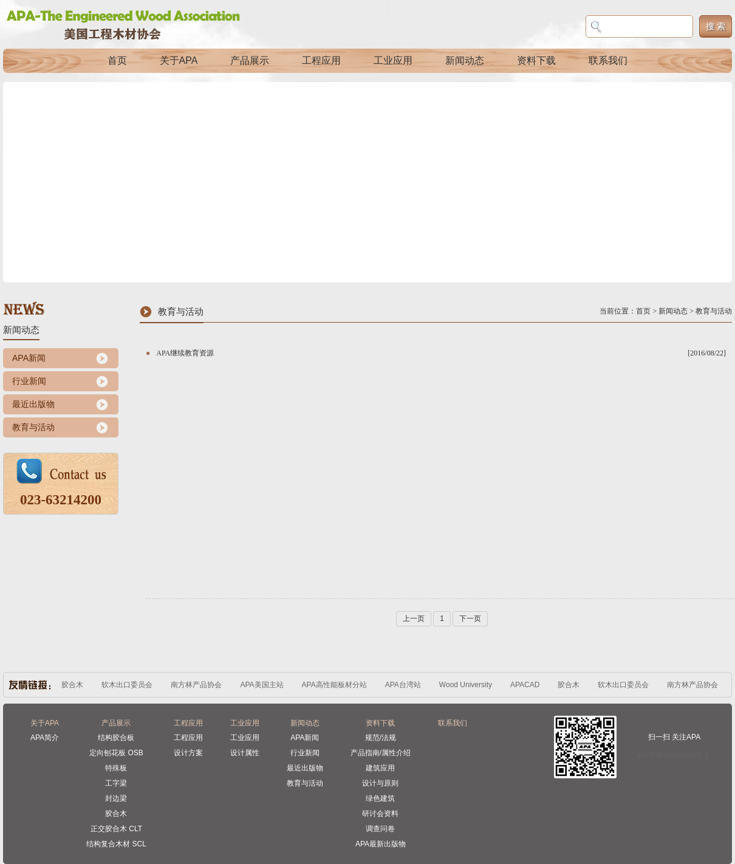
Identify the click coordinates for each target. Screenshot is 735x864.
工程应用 (321, 60)
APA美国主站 (261, 685)
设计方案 (188, 753)
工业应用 (393, 60)
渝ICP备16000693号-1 (672, 755)
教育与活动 (33, 427)
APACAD (524, 685)
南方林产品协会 (196, 685)
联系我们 (608, 60)
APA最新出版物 (380, 844)
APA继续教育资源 (185, 353)
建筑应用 (380, 768)
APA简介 (44, 737)
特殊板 (116, 768)
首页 (117, 60)
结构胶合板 (116, 737)
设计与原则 (380, 783)
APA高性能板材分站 (334, 685)
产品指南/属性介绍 (380, 753)
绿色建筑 (380, 798)
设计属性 (244, 753)
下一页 (470, 618)
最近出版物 (33, 404)
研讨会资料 (380, 813)
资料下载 (536, 60)
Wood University (465, 685)
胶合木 (72, 685)
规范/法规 (380, 737)
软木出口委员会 (126, 685)
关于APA (179, 60)
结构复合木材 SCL (116, 844)
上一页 (414, 618)
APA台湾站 (403, 685)
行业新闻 (29, 381)
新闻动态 (464, 60)
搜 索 (715, 26)
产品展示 (249, 60)
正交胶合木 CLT (116, 829)
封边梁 (116, 798)
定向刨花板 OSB (116, 753)
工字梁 (116, 783)
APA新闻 (29, 358)
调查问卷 (380, 829)
